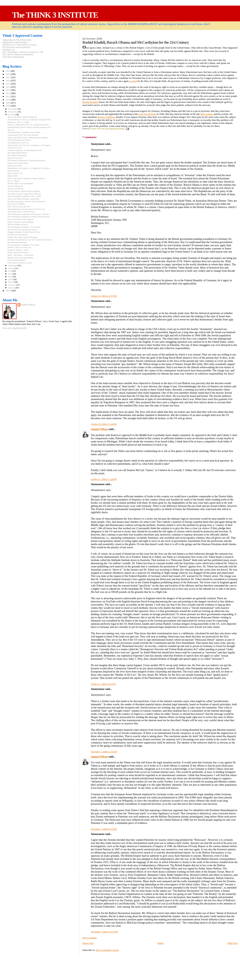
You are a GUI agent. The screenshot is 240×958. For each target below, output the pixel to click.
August (11, 268)
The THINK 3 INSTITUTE (55, 14)
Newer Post (88, 943)
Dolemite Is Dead (15, 166)
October (12, 114)
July (10, 271)
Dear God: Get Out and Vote (19, 207)
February (12, 285)
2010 (8, 100)
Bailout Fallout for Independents (20, 258)
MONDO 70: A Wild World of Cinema (19, 45)
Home (161, 943)
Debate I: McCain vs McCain (19, 247)
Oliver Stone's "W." (15, 173)
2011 (8, 96)
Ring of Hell (12, 176)
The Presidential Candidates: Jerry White (24, 132)
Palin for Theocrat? (15, 158)
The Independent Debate (17, 153)
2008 (8, 106)
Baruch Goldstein (106, 117)
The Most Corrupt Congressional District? (24, 194)
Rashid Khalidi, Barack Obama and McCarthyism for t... (30, 127)
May (10, 276)
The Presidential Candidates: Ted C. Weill (24, 196)
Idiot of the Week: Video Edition (20, 219)
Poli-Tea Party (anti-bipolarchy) (16, 47)
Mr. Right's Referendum (17, 155)
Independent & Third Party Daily (17, 40)
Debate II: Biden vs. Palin (18, 250)
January (11, 287)
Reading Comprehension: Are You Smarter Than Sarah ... (30, 240)
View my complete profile (14, 328)
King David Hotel (148, 114)
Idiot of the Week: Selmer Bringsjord (22, 117)
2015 (8, 84)
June (10, 274)
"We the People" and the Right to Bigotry (24, 191)
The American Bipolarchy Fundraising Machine (27, 160)
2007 (8, 290)
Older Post (232, 943)
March (11, 282)
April (10, 279)
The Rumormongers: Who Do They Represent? (26, 201)
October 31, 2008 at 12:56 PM (104, 479)
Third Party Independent (13, 57)
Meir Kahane (207, 114)
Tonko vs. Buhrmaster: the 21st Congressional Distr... (29, 125)
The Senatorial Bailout (17, 260)
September (13, 265)
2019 (8, 71)
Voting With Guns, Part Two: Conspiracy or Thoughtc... (30, 145)
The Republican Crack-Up (18, 143)
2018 (8, 74)
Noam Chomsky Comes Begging (21, 222)
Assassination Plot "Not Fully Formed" (23, 135)
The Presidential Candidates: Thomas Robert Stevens (29, 217)
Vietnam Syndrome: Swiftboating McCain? (25, 150)
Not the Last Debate (15, 189)
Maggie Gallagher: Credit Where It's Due (24, 232)
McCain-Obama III (15, 186)
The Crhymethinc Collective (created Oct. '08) (22, 52)
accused (133, 81)
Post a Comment (89, 938)
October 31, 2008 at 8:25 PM (103, 684)
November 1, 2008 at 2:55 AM (104, 752)
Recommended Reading (17, 242)
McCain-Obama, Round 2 (18, 224)
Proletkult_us (8, 50)
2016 (8, 80)
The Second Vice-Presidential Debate (22, 230)
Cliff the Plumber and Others (19, 140)
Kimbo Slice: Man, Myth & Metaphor (23, 237)
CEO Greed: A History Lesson (20, 263)
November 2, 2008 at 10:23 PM (104, 932)
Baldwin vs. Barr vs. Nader (18, 122)
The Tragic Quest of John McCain (21, 212)
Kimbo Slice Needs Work (18, 163)
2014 (8, 87)
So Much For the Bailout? (18, 235)
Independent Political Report (15, 42)
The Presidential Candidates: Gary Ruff (23, 245)
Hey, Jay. (11, 130)
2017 (8, 77)
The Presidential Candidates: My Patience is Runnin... (29, 214)
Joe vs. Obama (13, 181)
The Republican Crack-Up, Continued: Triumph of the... (30, 120)
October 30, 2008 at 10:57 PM (104, 296)
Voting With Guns (15, 148)
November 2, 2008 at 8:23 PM (104, 829)
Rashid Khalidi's (90, 102)
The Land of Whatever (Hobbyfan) (17, 54)
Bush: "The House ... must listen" (21, 255)
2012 (8, 93)
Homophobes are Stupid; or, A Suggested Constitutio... (29, 168)
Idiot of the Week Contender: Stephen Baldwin (26, 178)
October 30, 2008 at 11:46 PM (103, 424)
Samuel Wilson (99, 429)
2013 (8, 90)
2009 (8, 103)
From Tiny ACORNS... (17, 204)
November (13, 112)
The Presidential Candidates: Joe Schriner (24, 227)
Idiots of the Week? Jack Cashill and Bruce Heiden (28, 138)
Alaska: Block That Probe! (18, 252)
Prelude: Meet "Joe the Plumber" (21, 183)
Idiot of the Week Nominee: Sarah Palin (23, 199)
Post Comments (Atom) (107, 950)
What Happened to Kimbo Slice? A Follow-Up (26, 209)
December (12, 109)
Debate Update (13, 171)
